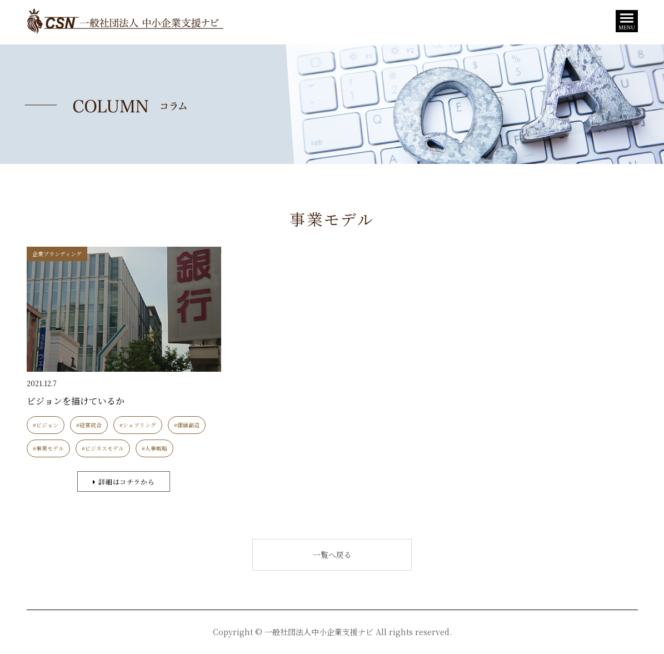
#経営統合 (89, 425)
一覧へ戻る (332, 554)
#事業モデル (48, 448)
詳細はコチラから (123, 481)
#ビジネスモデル (103, 448)
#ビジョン (45, 425)
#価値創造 (186, 425)
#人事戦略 (154, 448)
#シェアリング (137, 425)
